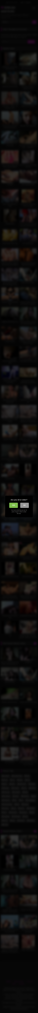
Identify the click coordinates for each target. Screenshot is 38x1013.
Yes (13, 505)
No (24, 505)
